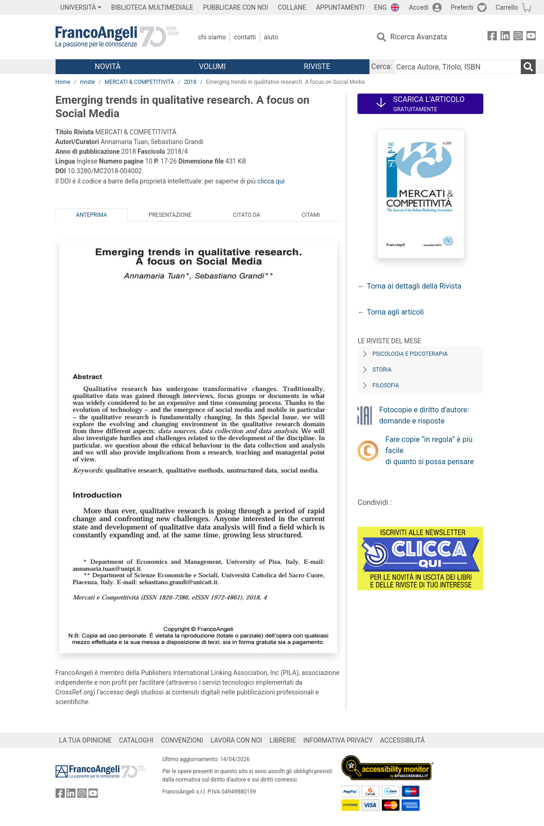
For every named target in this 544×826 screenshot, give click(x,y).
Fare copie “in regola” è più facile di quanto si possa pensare (430, 450)
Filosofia (385, 385)
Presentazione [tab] (170, 215)
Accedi (419, 7)
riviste (87, 82)
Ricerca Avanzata (418, 36)
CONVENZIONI (182, 740)
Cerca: (381, 66)
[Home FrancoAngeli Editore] (117, 37)
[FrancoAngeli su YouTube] (531, 37)
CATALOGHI (136, 740)
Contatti (245, 37)
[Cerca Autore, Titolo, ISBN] (457, 66)
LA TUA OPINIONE (85, 740)
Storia (381, 369)
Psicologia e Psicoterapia (409, 354)
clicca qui (271, 181)
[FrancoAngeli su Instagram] (518, 37)
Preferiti (462, 7)
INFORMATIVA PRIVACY (338, 740)
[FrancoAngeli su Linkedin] (505, 37)
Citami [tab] (310, 215)
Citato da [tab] (246, 215)
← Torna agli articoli (390, 312)
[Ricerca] (528, 66)
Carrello (507, 7)
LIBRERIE (282, 740)
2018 (190, 82)
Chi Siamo (212, 37)
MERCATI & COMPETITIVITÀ (139, 82)
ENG (380, 7)
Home (63, 82)
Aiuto (271, 37)
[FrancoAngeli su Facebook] (492, 37)
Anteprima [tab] (91, 215)
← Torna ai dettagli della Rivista (409, 286)
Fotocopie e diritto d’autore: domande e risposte (424, 415)
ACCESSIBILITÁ (402, 740)
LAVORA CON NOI (237, 740)
